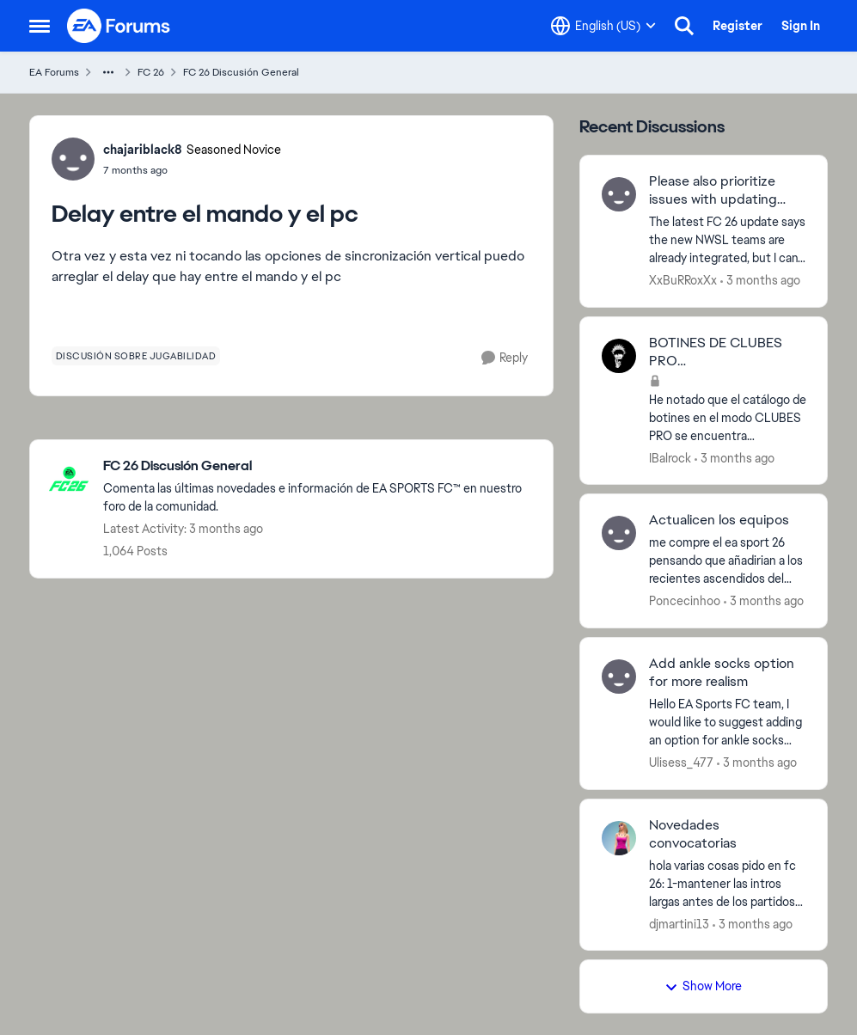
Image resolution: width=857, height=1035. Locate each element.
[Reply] (504, 358)
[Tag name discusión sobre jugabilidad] (136, 355)
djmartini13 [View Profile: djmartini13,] (679, 923)
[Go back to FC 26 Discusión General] (319, 466)
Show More (703, 986)
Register (737, 26)
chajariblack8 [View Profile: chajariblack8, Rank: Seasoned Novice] (142, 149)
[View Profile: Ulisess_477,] (619, 676)
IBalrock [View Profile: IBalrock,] (670, 457)
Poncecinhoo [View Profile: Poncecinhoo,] (684, 601)
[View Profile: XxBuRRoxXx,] (619, 194)
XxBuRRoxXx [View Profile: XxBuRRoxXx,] (683, 280)
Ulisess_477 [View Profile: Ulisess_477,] (681, 762)
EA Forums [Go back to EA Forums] (54, 72)
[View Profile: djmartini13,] (619, 838)
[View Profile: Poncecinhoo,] (619, 533)
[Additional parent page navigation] (108, 72)
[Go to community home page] (119, 26)
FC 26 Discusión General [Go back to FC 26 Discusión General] (241, 72)
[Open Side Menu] (39, 26)
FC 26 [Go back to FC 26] (151, 72)
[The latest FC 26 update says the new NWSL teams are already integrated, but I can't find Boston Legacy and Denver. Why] (727, 240)
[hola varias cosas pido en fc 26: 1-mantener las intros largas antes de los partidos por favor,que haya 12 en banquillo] (727, 883)
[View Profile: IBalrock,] (619, 356)
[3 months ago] (760, 281)
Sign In (800, 26)
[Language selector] (603, 26)
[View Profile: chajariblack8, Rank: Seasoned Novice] (73, 159)
